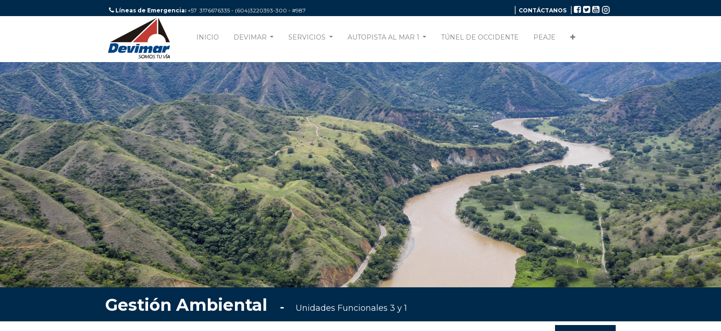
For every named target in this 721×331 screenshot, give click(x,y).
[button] (572, 39)
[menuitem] (207, 39)
